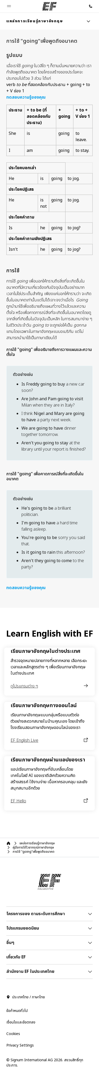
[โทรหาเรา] (90, 6)
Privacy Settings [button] (20, 1045)
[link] (34, 21)
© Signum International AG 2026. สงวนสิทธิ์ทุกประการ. (44, 1062)
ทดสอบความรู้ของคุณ (26, 97)
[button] (9, 6)
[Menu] (88, 21)
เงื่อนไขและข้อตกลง (20, 1022)
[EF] (49, 6)
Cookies (13, 1034)
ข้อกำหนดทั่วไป (17, 1011)
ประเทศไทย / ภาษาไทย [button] (25, 997)
